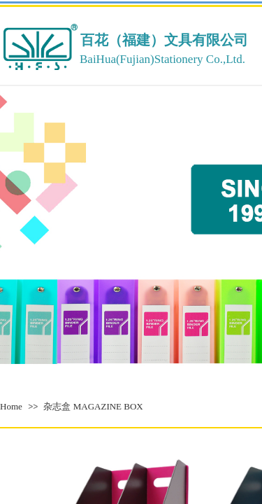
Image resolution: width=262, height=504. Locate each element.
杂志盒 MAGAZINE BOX (93, 406)
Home (11, 406)
